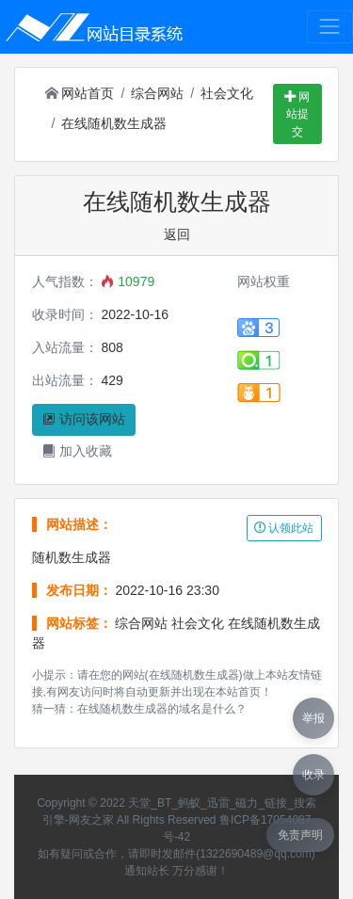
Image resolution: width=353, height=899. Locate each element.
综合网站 (157, 93)
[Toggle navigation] (330, 26)
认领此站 (283, 528)
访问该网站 (83, 418)
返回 (177, 234)
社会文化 (227, 93)
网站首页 (80, 93)
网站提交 (297, 114)
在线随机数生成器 (114, 123)
